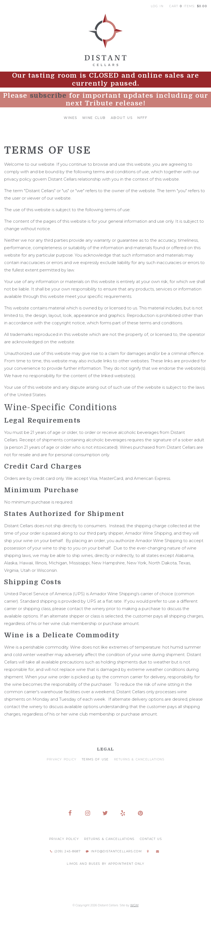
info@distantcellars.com (114, 851)
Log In (157, 6)
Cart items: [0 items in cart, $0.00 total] (188, 6)
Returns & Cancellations (139, 759)
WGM (134, 905)
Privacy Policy (62, 759)
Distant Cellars (105, 39)
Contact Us (151, 839)
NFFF (142, 118)
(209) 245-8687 (65, 851)
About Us (122, 118)
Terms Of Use (95, 759)
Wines (70, 118)
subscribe (48, 95)
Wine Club (94, 118)
